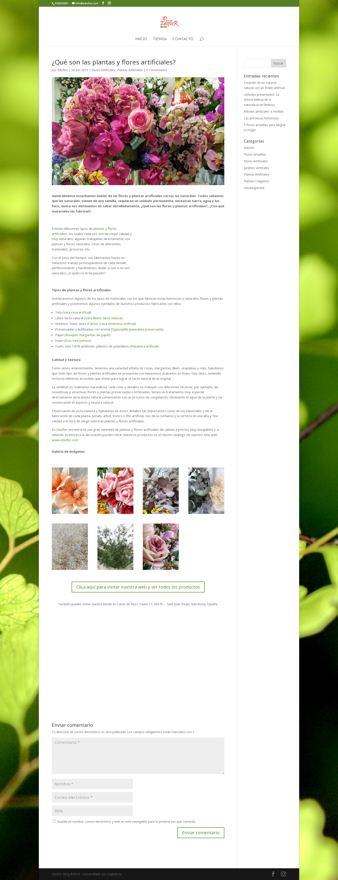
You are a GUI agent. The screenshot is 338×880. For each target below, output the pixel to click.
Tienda (160, 39)
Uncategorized (254, 188)
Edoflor (62, 70)
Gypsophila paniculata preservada (137, 329)
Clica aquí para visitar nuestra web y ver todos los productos (138, 587)
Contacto (183, 39)
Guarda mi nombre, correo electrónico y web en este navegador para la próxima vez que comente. (126, 821)
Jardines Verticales (256, 168)
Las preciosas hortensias (261, 118)
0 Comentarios (156, 70)
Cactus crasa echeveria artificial (111, 323)
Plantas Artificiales (130, 70)
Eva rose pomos (77, 340)
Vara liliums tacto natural (103, 318)
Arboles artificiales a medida (263, 111)
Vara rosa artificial (77, 312)
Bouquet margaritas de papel (87, 335)
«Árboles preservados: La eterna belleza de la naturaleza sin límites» (261, 99)
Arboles (249, 148)
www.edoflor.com (65, 440)
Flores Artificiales (103, 70)
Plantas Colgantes (256, 181)
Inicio (141, 39)
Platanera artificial (144, 346)
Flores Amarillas (255, 154)
